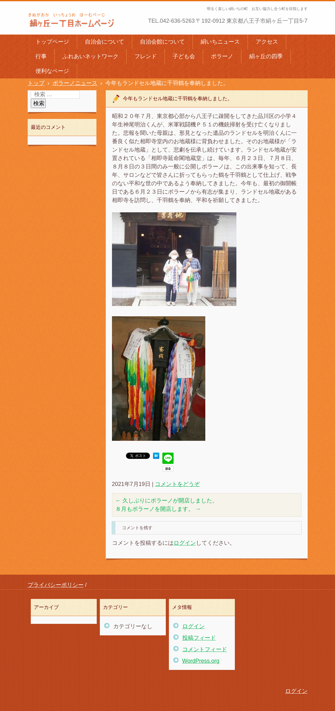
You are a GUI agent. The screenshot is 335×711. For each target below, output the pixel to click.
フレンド (145, 56)
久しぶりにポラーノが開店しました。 (166, 500)
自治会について (104, 42)
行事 (41, 56)
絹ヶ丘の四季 (266, 56)
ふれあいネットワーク (91, 56)
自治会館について (162, 42)
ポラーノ (222, 56)
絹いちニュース (220, 42)
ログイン (185, 543)
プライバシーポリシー (56, 585)
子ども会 (184, 56)
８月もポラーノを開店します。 (158, 509)
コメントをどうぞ (177, 484)
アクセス (267, 42)
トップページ (52, 42)
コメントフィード (204, 649)
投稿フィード (199, 638)
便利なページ (52, 71)
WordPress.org (201, 661)
